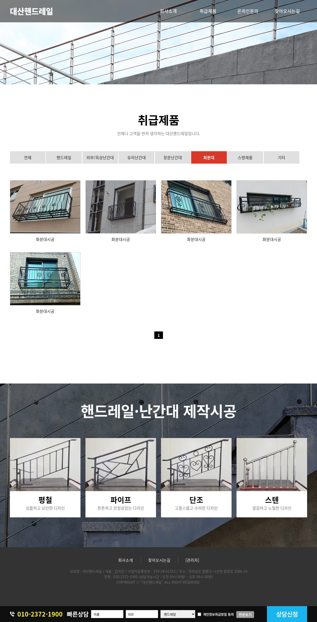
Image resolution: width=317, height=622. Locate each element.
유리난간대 (136, 157)
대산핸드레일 (31, 11)
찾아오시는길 (287, 11)
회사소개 (168, 11)
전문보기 (245, 614)
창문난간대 (172, 157)
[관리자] (192, 560)
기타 (281, 157)
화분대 (208, 157)
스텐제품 (245, 157)
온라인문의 (247, 11)
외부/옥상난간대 (100, 157)
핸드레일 (63, 157)
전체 (27, 157)
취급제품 (208, 11)
